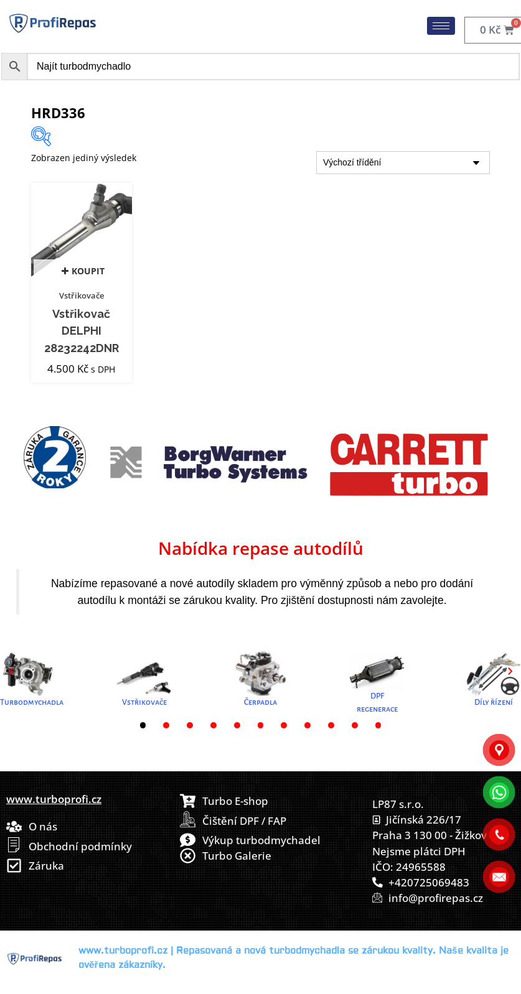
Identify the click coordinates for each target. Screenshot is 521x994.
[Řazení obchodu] (403, 162)
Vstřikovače (81, 295)
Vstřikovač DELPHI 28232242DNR (81, 331)
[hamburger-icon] (441, 26)
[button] (11, 671)
